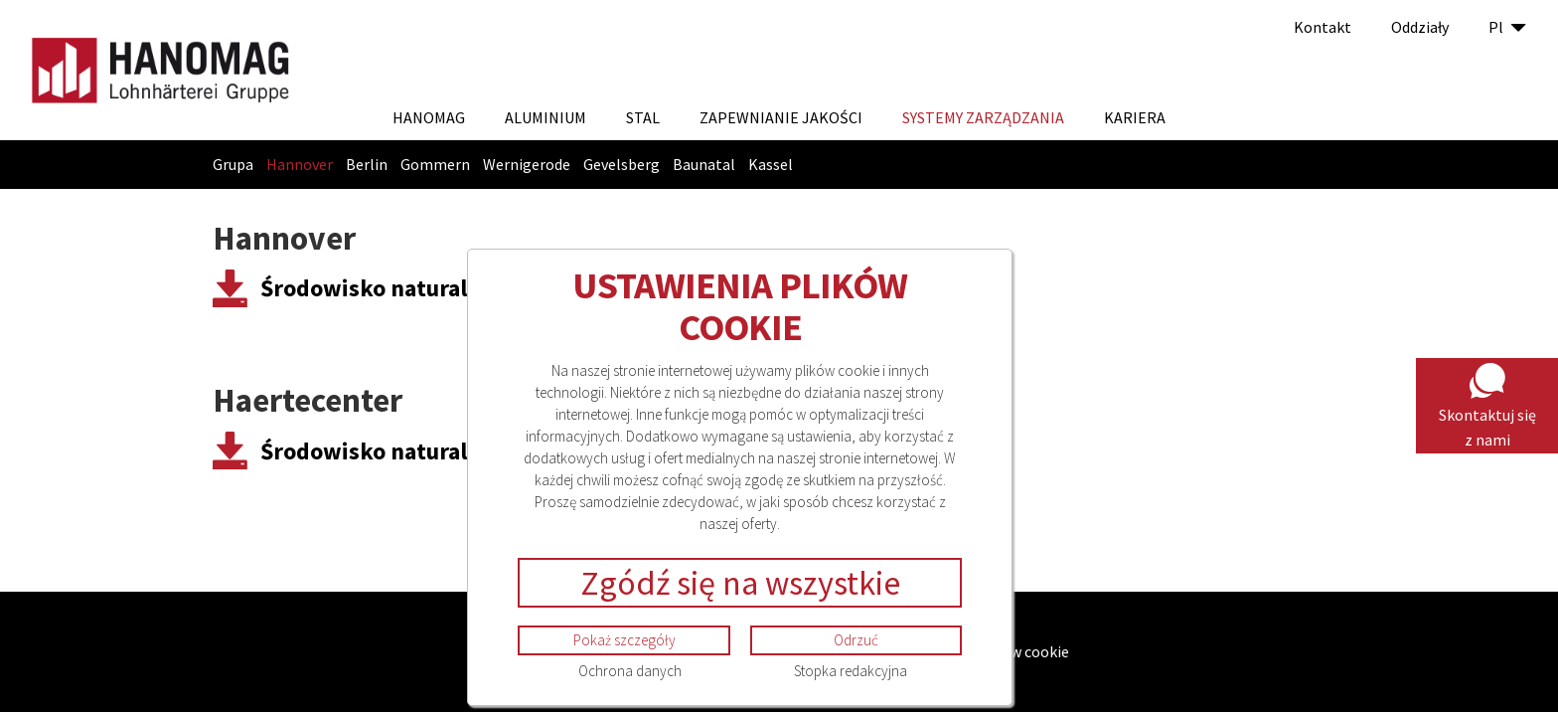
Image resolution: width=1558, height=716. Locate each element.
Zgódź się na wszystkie (740, 583)
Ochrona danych (630, 670)
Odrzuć (856, 639)
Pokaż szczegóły (624, 639)
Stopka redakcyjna (850, 670)
